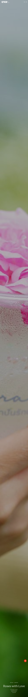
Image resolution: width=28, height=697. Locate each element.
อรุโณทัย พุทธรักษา (14, 690)
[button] (25, 660)
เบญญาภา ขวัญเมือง (15, 689)
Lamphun (16, 682)
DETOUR (11, 682)
